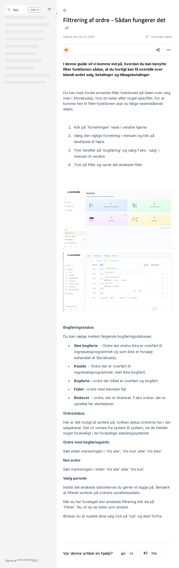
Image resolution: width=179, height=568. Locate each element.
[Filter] (49, 9)
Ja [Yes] (127, 553)
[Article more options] (168, 50)
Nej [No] (150, 553)
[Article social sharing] (157, 50)
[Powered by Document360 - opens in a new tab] (22, 560)
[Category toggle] (56, 13)
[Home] (64, 10)
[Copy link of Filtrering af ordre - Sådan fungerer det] (66, 28)
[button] (24, 9)
